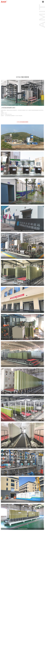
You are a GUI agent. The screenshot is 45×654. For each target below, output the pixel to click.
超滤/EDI (15, 463)
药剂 (15, 470)
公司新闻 (28, 463)
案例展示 (22, 463)
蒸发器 (15, 471)
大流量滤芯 (16, 467)
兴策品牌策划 (42, 479)
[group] (22, 143)
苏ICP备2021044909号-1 (18, 479)
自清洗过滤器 (16, 466)
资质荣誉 (9, 466)
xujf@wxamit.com (39, 472)
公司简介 (9, 463)
